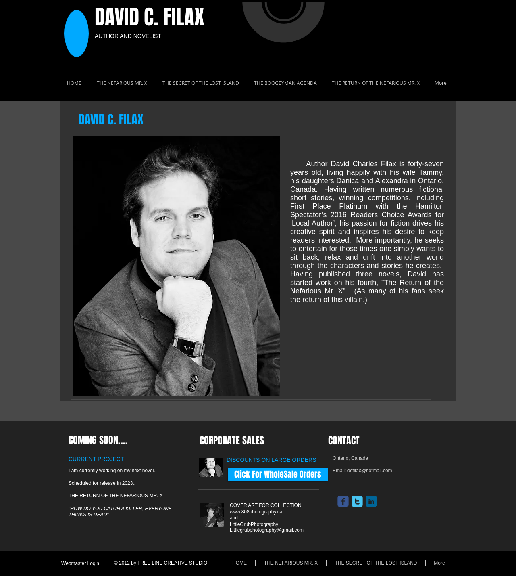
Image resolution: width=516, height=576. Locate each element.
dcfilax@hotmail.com (369, 470)
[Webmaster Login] (80, 563)
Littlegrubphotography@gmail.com (267, 530)
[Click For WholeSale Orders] (278, 474)
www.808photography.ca (256, 512)
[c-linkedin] (371, 501)
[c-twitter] (357, 501)
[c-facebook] (343, 501)
